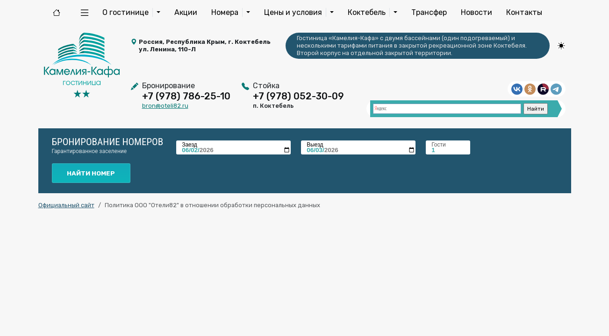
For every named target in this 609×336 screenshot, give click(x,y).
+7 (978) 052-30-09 (298, 96)
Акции (185, 12)
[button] (84, 12)
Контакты (524, 12)
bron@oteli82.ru (165, 105)
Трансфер (429, 12)
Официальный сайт (66, 205)
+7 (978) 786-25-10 (186, 96)
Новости (476, 12)
